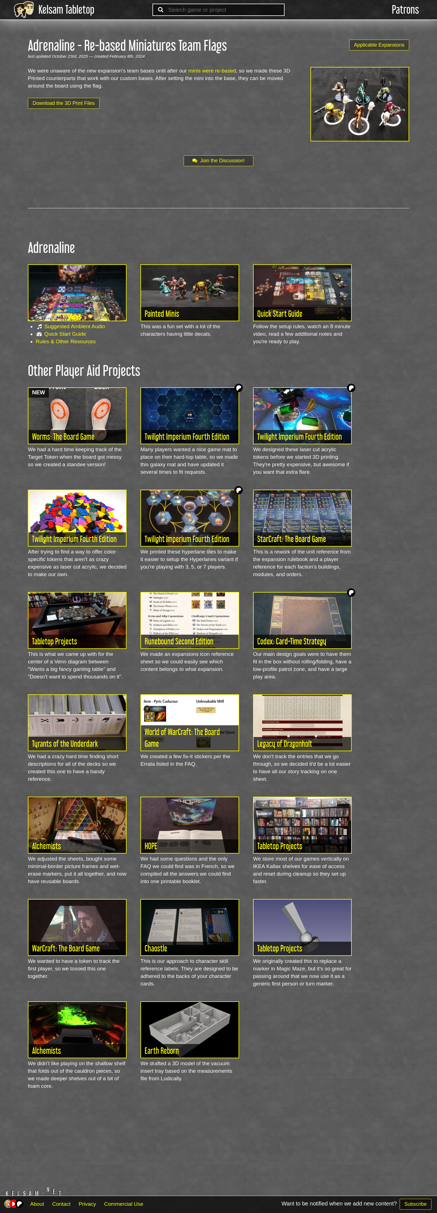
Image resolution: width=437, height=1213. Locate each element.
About (37, 1204)
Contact (61, 1204)
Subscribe (415, 1204)
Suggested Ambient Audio (74, 326)
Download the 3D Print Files (64, 103)
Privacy (87, 1204)
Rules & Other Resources (66, 341)
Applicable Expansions (379, 45)
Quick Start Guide (65, 334)
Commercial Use (123, 1204)
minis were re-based (212, 71)
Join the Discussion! (218, 160)
